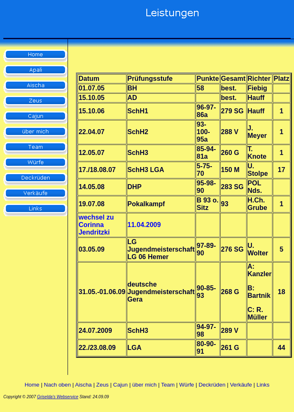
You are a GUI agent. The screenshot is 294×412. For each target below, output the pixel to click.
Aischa (83, 385)
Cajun (120, 385)
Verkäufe (241, 385)
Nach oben (57, 385)
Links (262, 385)
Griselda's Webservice (57, 397)
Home (32, 385)
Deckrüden (212, 385)
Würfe (186, 385)
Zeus (102, 385)
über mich (144, 385)
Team (168, 385)
